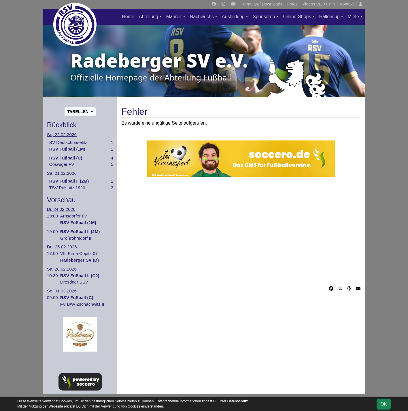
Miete (353, 16)
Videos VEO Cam (319, 4)
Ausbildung (233, 16)
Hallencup (329, 16)
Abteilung (148, 16)
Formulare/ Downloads (261, 4)
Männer (174, 16)
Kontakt (347, 4)
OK (383, 403)
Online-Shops (297, 16)
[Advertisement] (240, 231)
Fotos (292, 4)
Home (128, 16)
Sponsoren (264, 16)
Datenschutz (237, 401)
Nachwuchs (202, 16)
